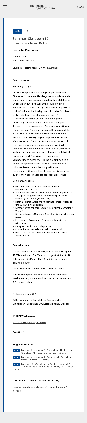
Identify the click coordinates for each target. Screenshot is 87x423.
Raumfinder (53, 67)
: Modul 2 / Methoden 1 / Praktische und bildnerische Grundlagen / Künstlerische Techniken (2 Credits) (47, 351)
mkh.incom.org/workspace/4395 (29, 322)
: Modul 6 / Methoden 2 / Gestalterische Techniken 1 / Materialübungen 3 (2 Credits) (47, 358)
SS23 (80, 7)
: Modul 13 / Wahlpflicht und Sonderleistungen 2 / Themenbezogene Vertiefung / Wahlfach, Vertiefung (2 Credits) (43, 367)
